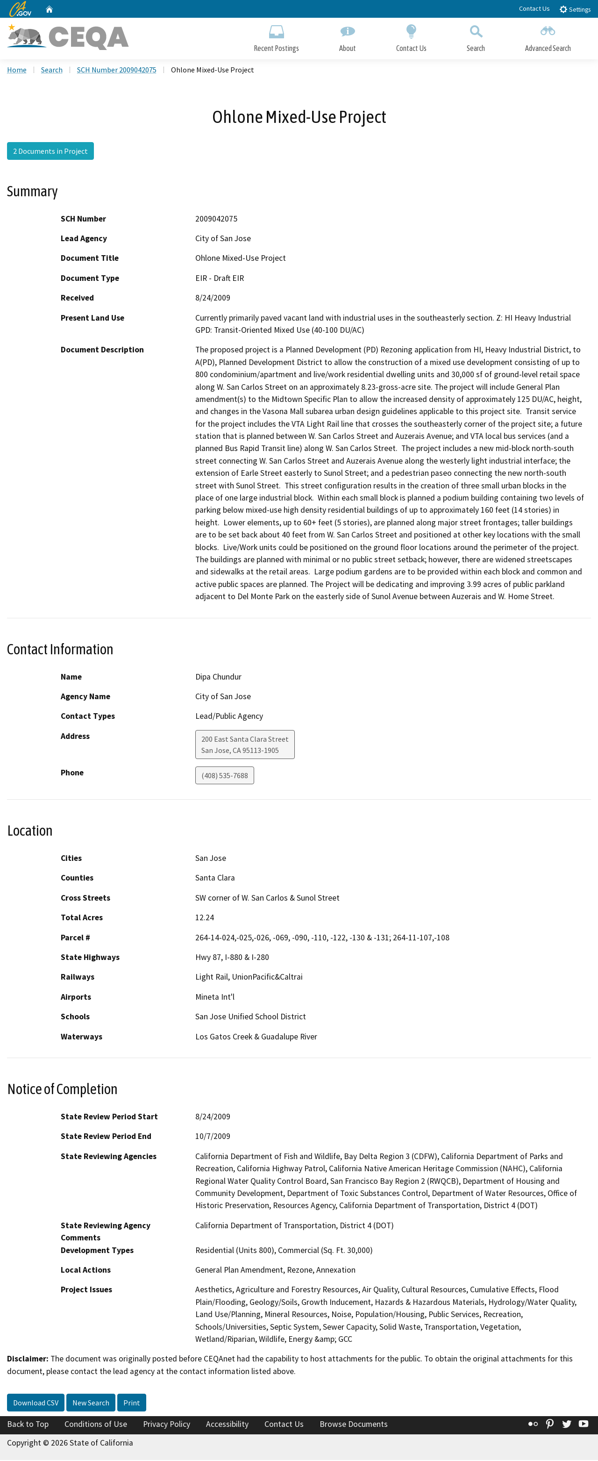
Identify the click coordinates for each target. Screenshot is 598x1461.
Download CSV (35, 1403)
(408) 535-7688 (224, 776)
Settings (575, 9)
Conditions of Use (95, 1425)
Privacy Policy (166, 1425)
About (347, 36)
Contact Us (534, 8)
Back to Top (28, 1425)
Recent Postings (276, 36)
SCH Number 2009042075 (117, 70)
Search (476, 36)
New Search (90, 1403)
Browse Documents (354, 1425)
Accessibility (227, 1425)
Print (131, 1403)
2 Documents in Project (50, 152)
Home (17, 70)
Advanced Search (548, 36)
